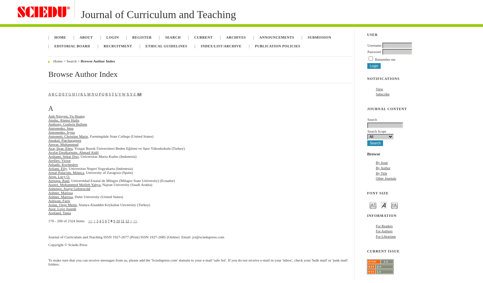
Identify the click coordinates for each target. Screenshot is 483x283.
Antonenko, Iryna (61, 132)
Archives (236, 37)
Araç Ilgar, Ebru (60, 148)
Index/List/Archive (221, 46)
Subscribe (382, 94)
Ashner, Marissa (60, 193)
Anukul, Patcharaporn (64, 140)
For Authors (384, 231)
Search (172, 37)
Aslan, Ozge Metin (62, 205)
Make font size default (383, 205)
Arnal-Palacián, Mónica (66, 173)
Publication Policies (277, 46)
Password (374, 52)
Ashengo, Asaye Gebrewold (69, 189)
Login (112, 37)
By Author (383, 168)
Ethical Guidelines (166, 46)
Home (60, 37)
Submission (319, 37)
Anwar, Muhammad (63, 144)
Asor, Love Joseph (62, 209)
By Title (381, 173)
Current (203, 37)
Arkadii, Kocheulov (63, 164)
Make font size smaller (373, 205)
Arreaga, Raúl (58, 181)
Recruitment (118, 46)
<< (90, 221)
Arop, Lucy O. (59, 177)
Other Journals (386, 178)
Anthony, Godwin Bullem (67, 124)
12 (127, 221)
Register (142, 37)
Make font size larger (394, 205)
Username (374, 45)
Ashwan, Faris (59, 201)
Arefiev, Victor (59, 160)
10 (118, 221)
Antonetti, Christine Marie (68, 136)
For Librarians (386, 236)
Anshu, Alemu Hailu (63, 120)
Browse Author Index (98, 61)
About (86, 37)
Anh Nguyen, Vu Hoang (66, 116)
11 (122, 221)
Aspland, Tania (59, 213)
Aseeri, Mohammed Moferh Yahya (74, 185)
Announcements (276, 37)
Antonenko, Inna (60, 128)
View (379, 89)
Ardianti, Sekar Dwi (63, 156)
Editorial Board (72, 46)
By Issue (382, 162)
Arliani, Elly (57, 169)
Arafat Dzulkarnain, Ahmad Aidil (73, 152)
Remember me (385, 59)
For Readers (384, 226)
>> (135, 221)
